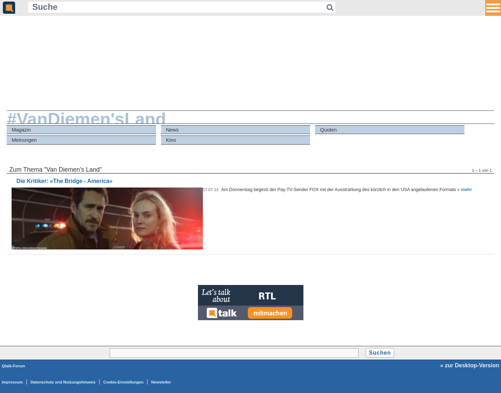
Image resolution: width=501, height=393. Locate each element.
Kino (171, 140)
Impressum (12, 382)
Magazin (21, 130)
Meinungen (24, 140)
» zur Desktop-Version (469, 365)
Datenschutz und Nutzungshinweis (63, 382)
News (172, 130)
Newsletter (161, 382)
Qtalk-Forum (13, 366)
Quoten (328, 130)
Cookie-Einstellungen (123, 382)
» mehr (464, 189)
